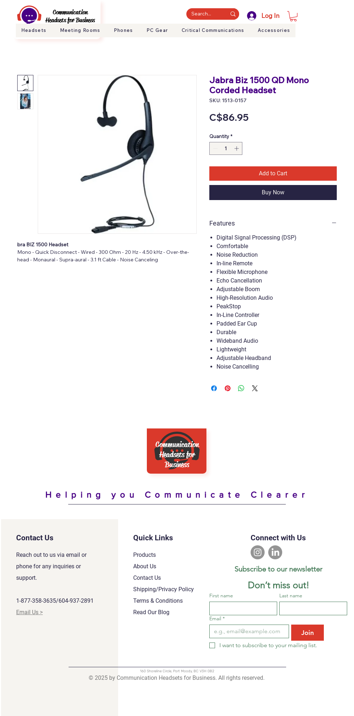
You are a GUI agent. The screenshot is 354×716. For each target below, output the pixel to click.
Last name (290, 596)
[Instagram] (258, 552)
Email (217, 619)
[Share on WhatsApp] (241, 388)
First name (221, 596)
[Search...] (201, 14)
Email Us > (29, 612)
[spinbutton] (226, 148)
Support (325, 35)
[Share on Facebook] (214, 388)
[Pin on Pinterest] (227, 388)
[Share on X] (255, 388)
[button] (293, 16)
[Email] (247, 631)
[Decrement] (214, 148)
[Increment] (237, 148)
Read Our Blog (151, 612)
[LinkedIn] (275, 552)
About (305, 35)
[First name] (241, 608)
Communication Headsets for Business (70, 16)
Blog (343, 35)
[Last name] (311, 608)
